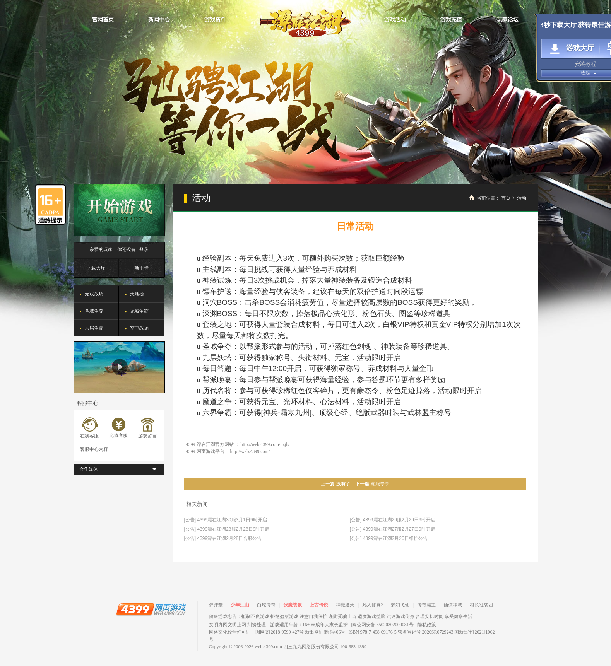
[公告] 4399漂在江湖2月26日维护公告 (389, 538)
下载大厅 (96, 268)
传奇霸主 (426, 605)
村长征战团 (481, 605)
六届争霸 (94, 328)
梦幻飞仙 (400, 605)
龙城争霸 (139, 311)
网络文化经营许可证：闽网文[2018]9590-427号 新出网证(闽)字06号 (277, 632)
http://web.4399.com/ (250, 451)
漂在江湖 (305, 21)
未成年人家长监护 (329, 624)
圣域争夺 (94, 311)
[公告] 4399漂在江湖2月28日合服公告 (223, 538)
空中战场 (139, 328)
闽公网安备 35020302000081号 (383, 624)
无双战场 (94, 294)
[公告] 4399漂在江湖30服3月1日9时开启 (225, 520)
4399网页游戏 (151, 609)
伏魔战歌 (292, 605)
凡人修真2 (372, 605)
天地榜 (137, 294)
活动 (521, 198)
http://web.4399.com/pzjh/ (265, 444)
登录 (144, 249)
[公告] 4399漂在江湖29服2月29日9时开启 (392, 520)
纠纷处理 (256, 624)
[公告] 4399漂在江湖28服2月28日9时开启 (227, 529)
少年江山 (240, 605)
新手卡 (142, 268)
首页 (505, 198)
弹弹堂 (216, 605)
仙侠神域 (452, 605)
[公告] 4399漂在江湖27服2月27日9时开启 (392, 529)
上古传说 (319, 605)
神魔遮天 (345, 605)
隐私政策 (427, 624)
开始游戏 (119, 210)
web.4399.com (268, 646)
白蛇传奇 (266, 605)
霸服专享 (380, 484)
